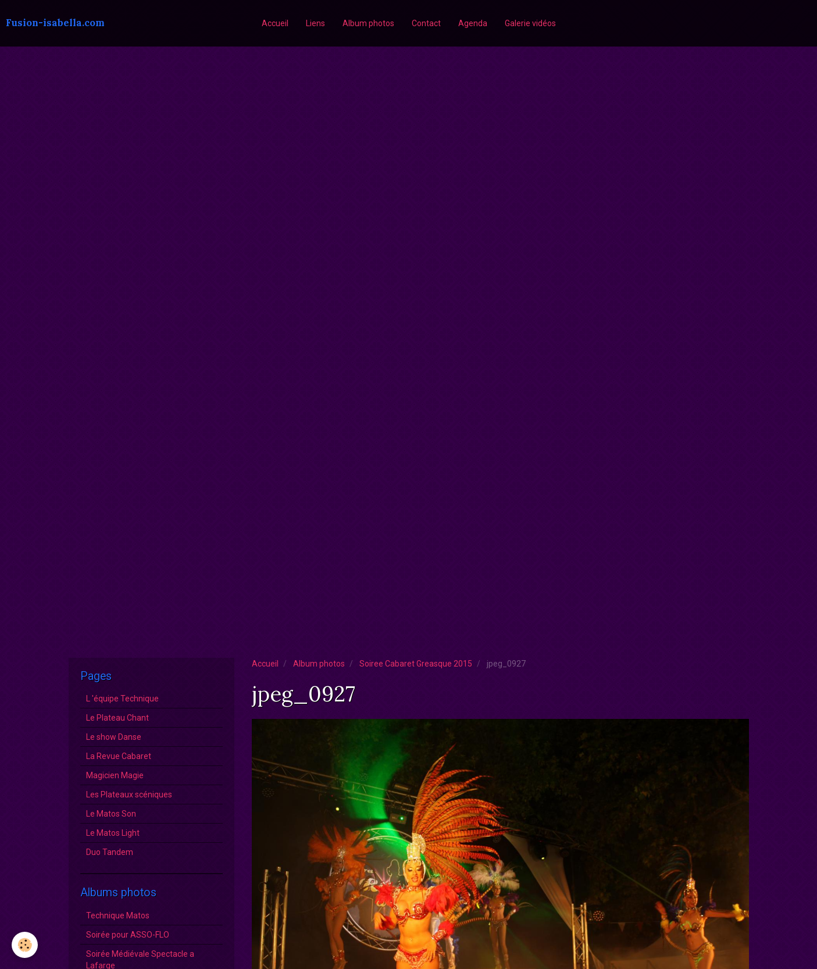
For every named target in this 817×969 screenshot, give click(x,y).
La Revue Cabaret (118, 756)
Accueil (275, 23)
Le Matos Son (111, 813)
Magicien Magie (115, 775)
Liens (315, 23)
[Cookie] (25, 945)
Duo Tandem (109, 852)
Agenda (472, 23)
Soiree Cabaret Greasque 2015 (415, 663)
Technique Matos (117, 915)
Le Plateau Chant (117, 717)
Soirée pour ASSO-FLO (127, 934)
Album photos (368, 23)
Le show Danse (113, 737)
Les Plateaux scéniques (129, 794)
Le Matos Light (113, 833)
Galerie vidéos (530, 23)
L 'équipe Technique (122, 698)
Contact (426, 23)
